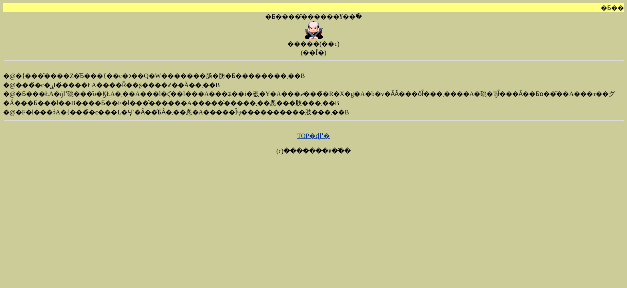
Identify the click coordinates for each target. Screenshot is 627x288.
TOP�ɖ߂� (313, 135)
